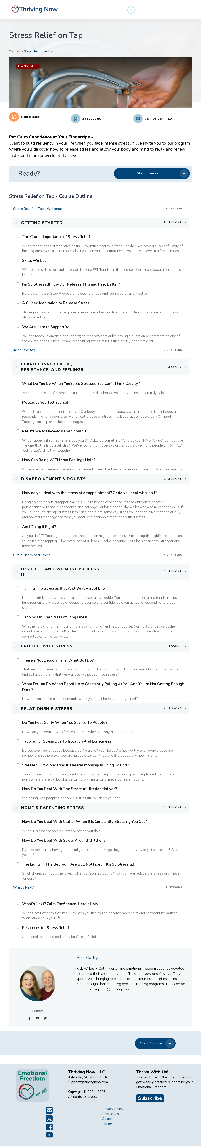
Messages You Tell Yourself (46, 402)
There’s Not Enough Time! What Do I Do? (58, 660)
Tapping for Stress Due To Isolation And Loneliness (66, 741)
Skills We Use (34, 260)
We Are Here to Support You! (47, 327)
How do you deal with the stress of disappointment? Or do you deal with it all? (89, 492)
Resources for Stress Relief (45, 927)
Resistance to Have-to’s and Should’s (54, 431)
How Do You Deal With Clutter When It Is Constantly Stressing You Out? (84, 821)
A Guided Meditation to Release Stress (55, 303)
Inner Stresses (24, 350)
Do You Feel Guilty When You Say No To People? (64, 722)
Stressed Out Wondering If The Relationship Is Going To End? (75, 765)
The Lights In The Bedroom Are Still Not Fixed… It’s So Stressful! (78, 864)
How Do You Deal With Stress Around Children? (63, 840)
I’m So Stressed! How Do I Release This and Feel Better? (71, 284)
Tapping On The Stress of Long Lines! (54, 617)
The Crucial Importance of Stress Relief (56, 236)
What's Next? (23, 887)
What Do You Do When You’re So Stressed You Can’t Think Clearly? (81, 383)
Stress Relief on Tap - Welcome (37, 209)
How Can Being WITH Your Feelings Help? (58, 460)
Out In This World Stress (31, 555)
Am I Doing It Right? (39, 526)
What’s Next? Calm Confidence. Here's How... (61, 903)
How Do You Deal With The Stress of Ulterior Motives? (69, 788)
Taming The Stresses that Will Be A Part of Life (63, 588)
